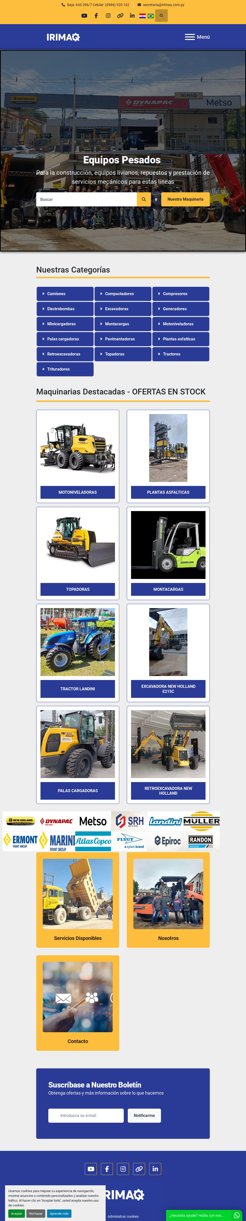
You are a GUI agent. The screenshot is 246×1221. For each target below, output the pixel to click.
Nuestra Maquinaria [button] (185, 199)
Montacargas (168, 589)
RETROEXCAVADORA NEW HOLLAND (168, 791)
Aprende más (59, 1213)
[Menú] (190, 37)
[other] (121, 15)
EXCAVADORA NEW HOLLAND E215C (168, 689)
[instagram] (108, 15)
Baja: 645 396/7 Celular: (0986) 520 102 (98, 5)
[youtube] (82, 15)
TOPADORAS (78, 589)
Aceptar (16, 1213)
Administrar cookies (123, 1216)
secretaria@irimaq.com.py (163, 5)
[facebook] (95, 15)
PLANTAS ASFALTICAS (168, 492)
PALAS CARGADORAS (78, 790)
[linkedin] (134, 15)
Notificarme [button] (144, 1115)
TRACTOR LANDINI (77, 689)
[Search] (93, 199)
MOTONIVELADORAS (78, 492)
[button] (144, 199)
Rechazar (36, 1213)
